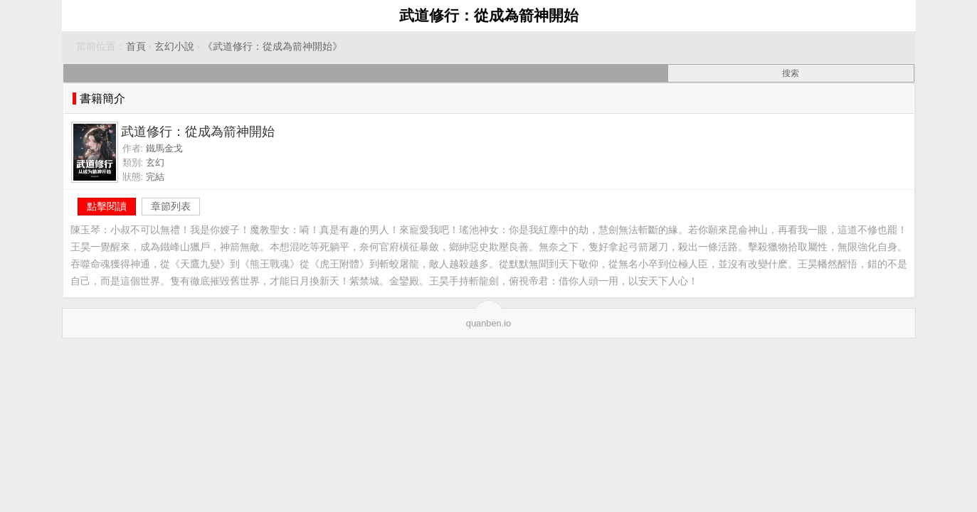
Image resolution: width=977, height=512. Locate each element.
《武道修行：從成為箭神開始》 (272, 46)
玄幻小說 (174, 46)
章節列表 (171, 206)
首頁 (136, 46)
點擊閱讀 (107, 206)
